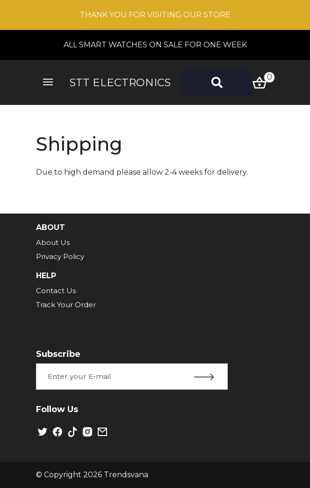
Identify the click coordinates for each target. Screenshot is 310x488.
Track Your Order (66, 304)
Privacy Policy (60, 256)
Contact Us (56, 290)
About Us (53, 242)
